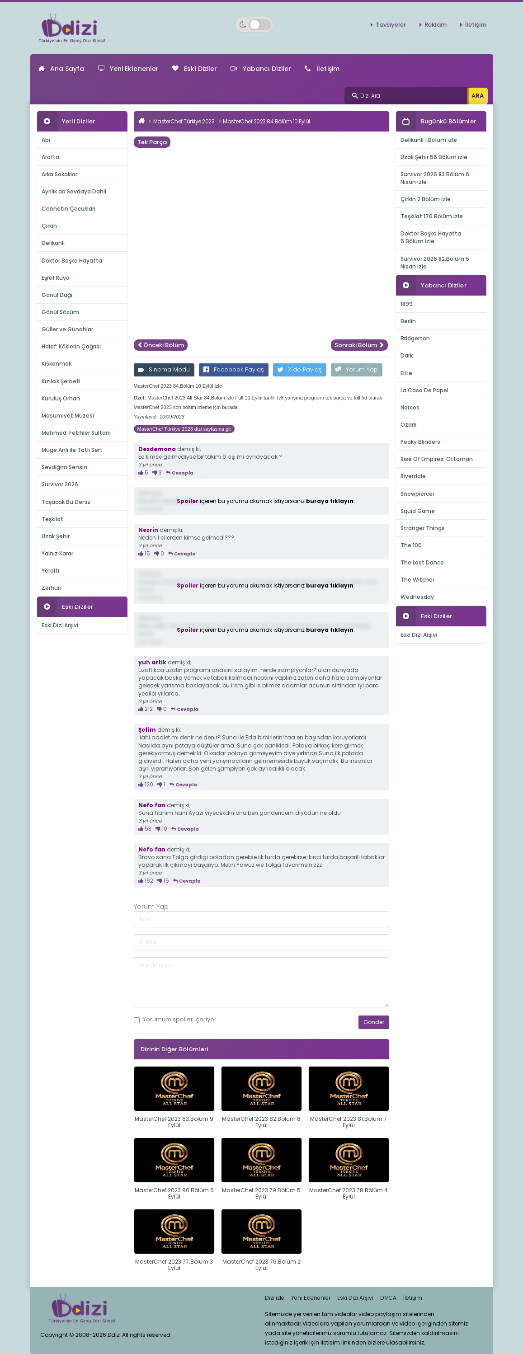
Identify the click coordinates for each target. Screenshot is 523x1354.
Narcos (409, 407)
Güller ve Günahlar (67, 329)
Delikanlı (53, 243)
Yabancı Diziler (261, 68)
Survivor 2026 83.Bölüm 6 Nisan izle (434, 178)
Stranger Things (422, 528)
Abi (46, 140)
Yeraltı (50, 570)
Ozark (408, 424)
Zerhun (51, 588)
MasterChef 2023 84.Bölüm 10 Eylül (266, 121)
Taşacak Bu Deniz (66, 502)
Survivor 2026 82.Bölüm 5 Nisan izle (434, 262)
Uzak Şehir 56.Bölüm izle (433, 157)
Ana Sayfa (61, 68)
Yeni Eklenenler (128, 68)
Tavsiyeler (391, 24)
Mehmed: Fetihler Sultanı (76, 433)
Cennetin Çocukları (68, 208)
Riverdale (413, 476)
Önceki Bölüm (160, 345)
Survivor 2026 (60, 484)
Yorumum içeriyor (175, 1020)
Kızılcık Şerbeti (61, 381)
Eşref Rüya (56, 278)
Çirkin (49, 226)
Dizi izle (274, 1298)
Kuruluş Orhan (61, 398)
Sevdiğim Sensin (64, 467)
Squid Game (417, 511)
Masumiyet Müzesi (68, 415)
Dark (406, 355)
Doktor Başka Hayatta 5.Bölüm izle (430, 237)
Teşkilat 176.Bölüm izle (431, 216)
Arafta (50, 157)
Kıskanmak (56, 363)
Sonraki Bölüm (359, 345)
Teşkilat (52, 519)
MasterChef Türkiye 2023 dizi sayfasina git (184, 429)
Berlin (408, 321)
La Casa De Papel (424, 390)
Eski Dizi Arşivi (60, 625)
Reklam (435, 24)
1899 (406, 304)
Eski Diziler (194, 68)
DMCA (388, 1298)
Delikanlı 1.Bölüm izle (428, 140)
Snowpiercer (417, 494)
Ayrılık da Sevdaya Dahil (74, 191)
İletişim (475, 24)
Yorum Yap (356, 369)
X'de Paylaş (300, 369)
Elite (406, 373)
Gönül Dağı (57, 295)
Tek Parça (152, 142)
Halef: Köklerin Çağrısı (71, 346)
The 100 (411, 545)
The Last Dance (422, 562)
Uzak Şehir (56, 536)
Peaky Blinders (420, 442)
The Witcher (417, 579)
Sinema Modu (164, 369)
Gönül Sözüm (60, 312)
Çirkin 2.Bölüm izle (425, 199)
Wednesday (417, 597)
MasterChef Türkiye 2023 (184, 121)
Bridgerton (415, 338)
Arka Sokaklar (59, 174)
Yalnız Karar (57, 553)
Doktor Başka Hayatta (72, 260)
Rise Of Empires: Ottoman (436, 459)
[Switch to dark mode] (254, 25)
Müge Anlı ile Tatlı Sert (72, 450)
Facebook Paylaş (233, 369)
